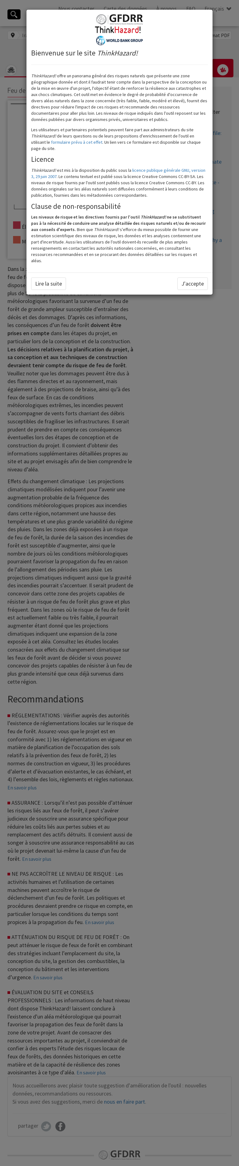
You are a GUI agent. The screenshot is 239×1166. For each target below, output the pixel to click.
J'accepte (192, 283)
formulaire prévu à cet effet (76, 142)
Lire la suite (48, 283)
